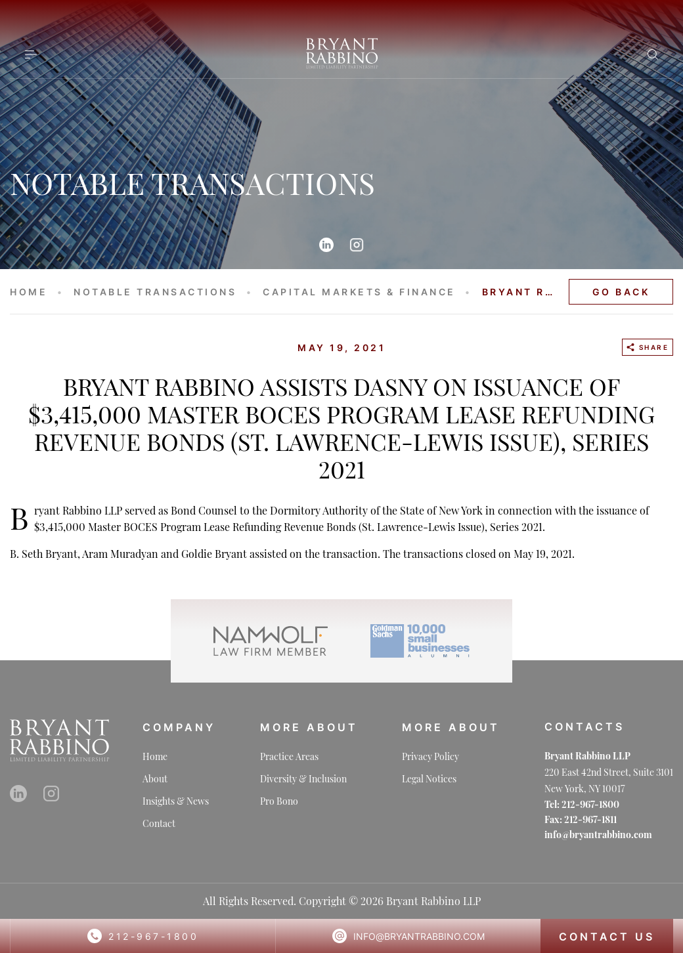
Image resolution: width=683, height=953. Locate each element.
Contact (159, 823)
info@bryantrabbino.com (419, 936)
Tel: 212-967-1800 (581, 804)
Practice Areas (289, 756)
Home (155, 756)
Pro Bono (279, 801)
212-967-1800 (153, 936)
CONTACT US (607, 936)
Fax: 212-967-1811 (580, 819)
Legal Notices (429, 779)
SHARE (648, 347)
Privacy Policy (430, 756)
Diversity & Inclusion (303, 779)
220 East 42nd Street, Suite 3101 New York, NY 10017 (608, 780)
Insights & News (176, 801)
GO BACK (621, 291)
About (155, 779)
